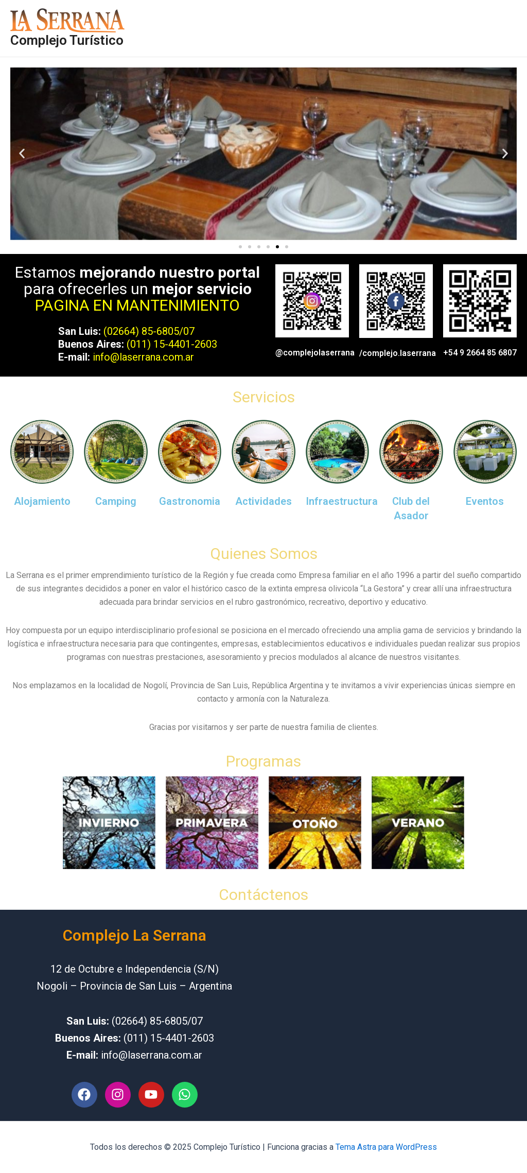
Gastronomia (189, 501)
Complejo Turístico (67, 40)
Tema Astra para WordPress (386, 1147)
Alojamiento (42, 501)
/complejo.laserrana (398, 353)
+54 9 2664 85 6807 (480, 353)
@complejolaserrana (315, 353)
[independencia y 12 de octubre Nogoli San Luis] (393, 1015)
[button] (21, 153)
